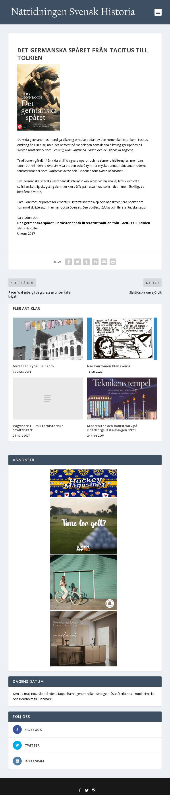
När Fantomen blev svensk (109, 366)
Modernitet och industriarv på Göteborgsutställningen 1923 (112, 428)
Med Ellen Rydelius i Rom (33, 366)
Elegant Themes (75, 784)
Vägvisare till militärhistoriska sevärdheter (38, 428)
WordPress (117, 784)
